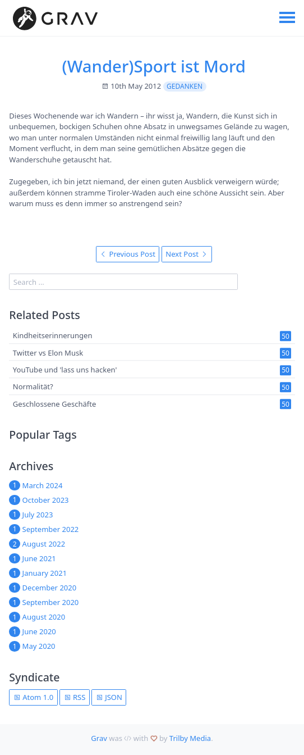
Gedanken (184, 86)
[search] (123, 282)
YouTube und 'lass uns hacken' (65, 370)
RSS (75, 697)
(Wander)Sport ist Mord (154, 66)
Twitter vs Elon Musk (48, 353)
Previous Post (127, 254)
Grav (99, 738)
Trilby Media (190, 738)
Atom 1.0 (33, 697)
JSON (109, 697)
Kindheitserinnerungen (53, 336)
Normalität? (33, 386)
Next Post (186, 254)
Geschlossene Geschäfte (54, 404)
